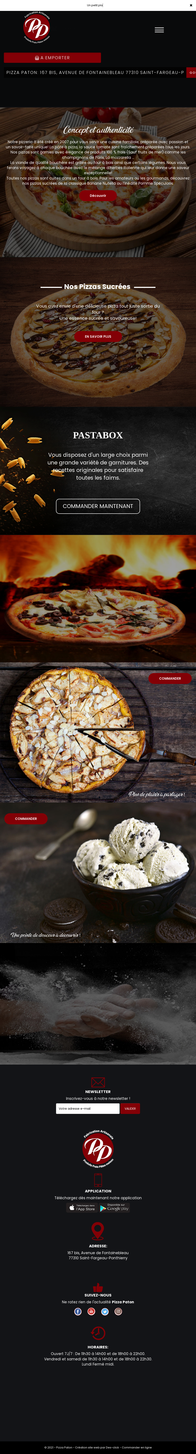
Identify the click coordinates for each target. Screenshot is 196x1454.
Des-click (112, 1447)
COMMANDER (170, 678)
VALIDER (130, 1108)
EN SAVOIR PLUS (98, 336)
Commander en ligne (137, 1447)
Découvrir (98, 195)
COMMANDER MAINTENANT (98, 506)
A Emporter (52, 58)
